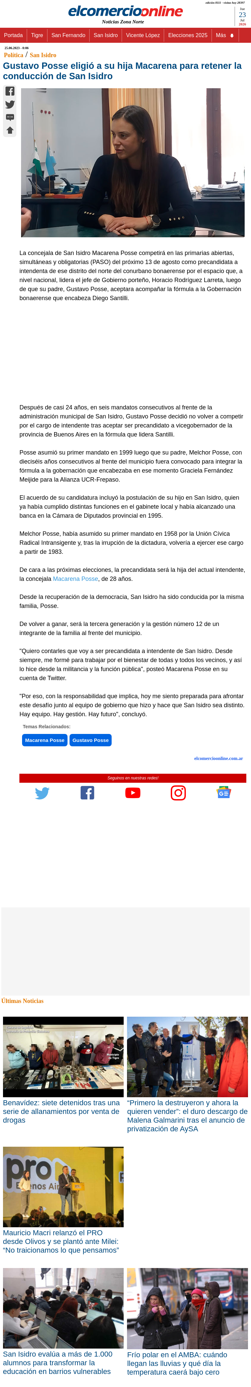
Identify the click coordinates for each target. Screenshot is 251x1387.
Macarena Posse (75, 579)
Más (225, 35)
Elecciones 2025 (187, 35)
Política (13, 55)
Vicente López (143, 35)
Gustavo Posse (91, 740)
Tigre (37, 35)
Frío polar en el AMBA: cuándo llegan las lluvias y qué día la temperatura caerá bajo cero (177, 1363)
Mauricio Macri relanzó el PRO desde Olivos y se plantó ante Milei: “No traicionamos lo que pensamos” (61, 1241)
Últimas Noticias (22, 1001)
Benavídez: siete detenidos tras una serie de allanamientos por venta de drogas (61, 1111)
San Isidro (106, 35)
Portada (13, 35)
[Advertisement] (129, 353)
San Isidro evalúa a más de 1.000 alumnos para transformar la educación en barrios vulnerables (58, 1363)
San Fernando (68, 35)
